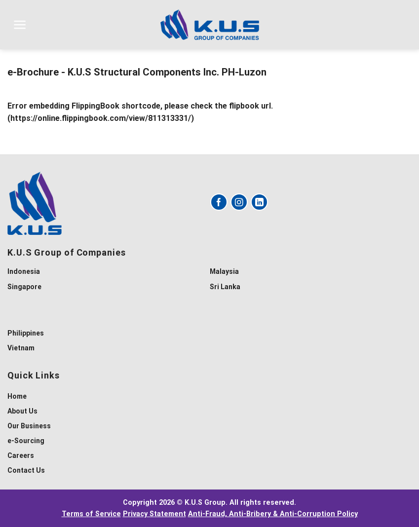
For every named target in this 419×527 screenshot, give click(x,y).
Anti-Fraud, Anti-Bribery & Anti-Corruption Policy (273, 514)
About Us (22, 411)
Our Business (29, 426)
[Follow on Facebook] (219, 202)
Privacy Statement (154, 514)
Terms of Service (91, 514)
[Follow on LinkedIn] (259, 202)
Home (17, 396)
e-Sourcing (25, 441)
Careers (20, 455)
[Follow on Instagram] (239, 202)
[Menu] (20, 24)
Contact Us (26, 470)
